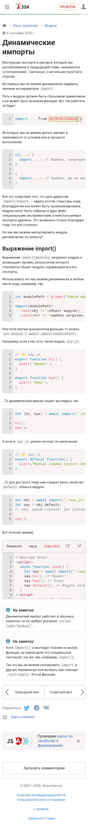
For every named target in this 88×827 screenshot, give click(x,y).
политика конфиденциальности (40, 792)
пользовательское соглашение (41, 797)
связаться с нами (40, 815)
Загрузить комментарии (44, 765)
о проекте (41, 806)
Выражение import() (29, 248)
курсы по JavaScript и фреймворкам (55, 738)
